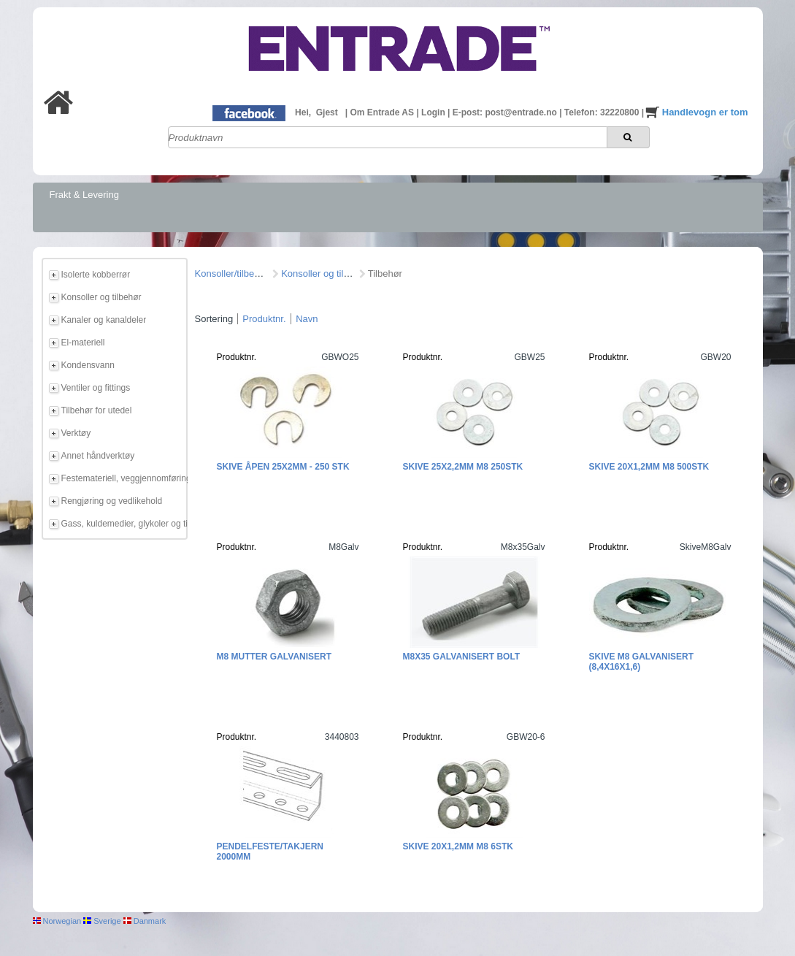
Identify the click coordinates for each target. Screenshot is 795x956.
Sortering (214, 318)
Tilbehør (385, 273)
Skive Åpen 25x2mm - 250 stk (283, 467)
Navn (307, 318)
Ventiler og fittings (96, 388)
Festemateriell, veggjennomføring (122, 478)
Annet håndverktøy (98, 456)
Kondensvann (88, 365)
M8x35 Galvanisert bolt (462, 656)
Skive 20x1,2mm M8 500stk (649, 467)
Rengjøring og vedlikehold (112, 501)
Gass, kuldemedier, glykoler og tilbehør (122, 524)
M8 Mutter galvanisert (274, 656)
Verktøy (76, 433)
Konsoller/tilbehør (232, 273)
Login (434, 112)
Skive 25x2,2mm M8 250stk (463, 467)
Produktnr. (263, 318)
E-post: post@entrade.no (506, 112)
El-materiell (83, 342)
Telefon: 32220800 (603, 112)
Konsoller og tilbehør (101, 297)
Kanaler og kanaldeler (104, 320)
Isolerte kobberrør (96, 274)
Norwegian (57, 921)
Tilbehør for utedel (96, 410)
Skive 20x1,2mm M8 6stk (458, 846)
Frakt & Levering (84, 194)
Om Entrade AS (383, 112)
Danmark (144, 921)
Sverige (101, 921)
